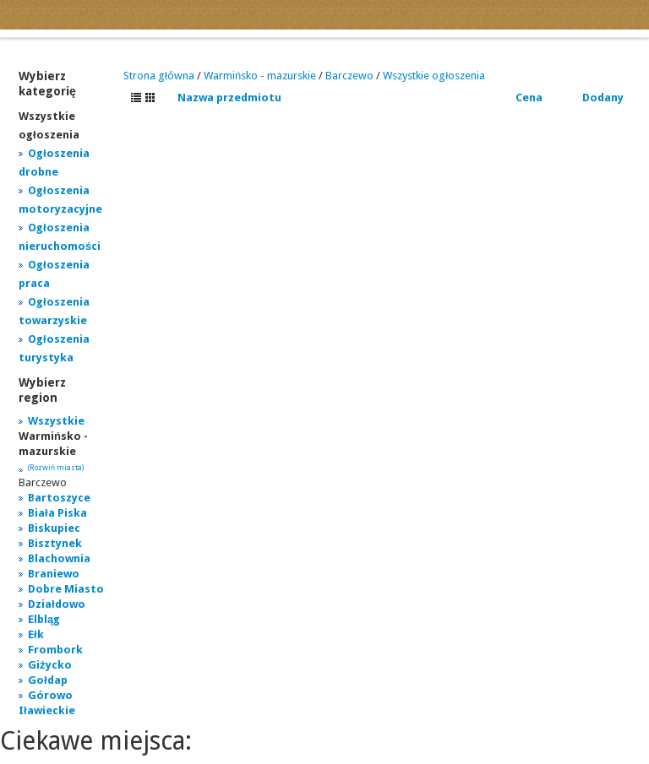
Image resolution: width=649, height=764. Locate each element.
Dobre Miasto (66, 588)
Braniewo (53, 573)
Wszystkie (56, 421)
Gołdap (48, 680)
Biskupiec (54, 528)
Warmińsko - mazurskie (260, 75)
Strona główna (158, 75)
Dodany (603, 97)
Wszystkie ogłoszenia (434, 75)
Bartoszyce (59, 497)
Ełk (36, 634)
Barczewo (349, 75)
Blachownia (59, 558)
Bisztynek (55, 543)
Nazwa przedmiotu (229, 97)
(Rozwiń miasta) (56, 467)
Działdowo (56, 604)
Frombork (55, 649)
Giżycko (50, 664)
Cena (529, 97)
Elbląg (44, 619)
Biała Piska (57, 513)
